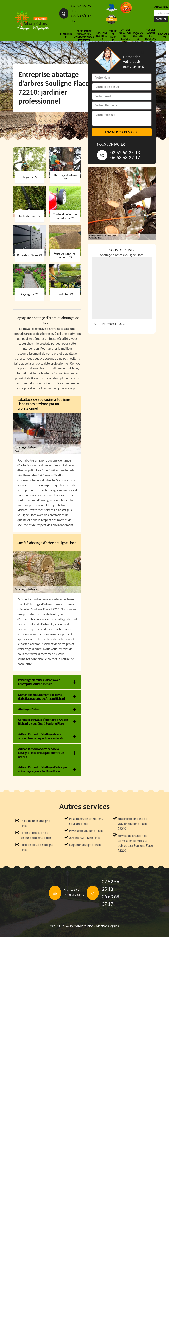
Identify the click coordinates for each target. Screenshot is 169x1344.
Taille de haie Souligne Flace (35, 823)
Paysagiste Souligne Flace (86, 831)
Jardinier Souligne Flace (84, 838)
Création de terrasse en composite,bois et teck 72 (84, 36)
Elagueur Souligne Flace (85, 845)
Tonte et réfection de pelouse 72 (125, 36)
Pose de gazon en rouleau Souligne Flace (86, 821)
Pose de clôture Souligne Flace (36, 847)
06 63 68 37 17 (81, 18)
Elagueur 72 (66, 36)
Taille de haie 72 (113, 36)
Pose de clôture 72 (138, 36)
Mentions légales (107, 926)
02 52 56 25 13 (81, 8)
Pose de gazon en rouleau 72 (150, 36)
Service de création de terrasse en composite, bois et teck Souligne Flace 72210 (135, 843)
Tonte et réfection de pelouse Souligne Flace (35, 835)
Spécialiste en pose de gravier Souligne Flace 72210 (132, 824)
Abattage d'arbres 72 (101, 36)
